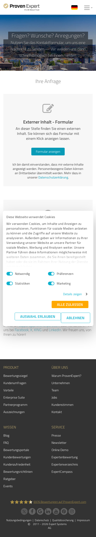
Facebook (22, 329)
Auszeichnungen (14, 412)
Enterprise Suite (14, 397)
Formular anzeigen (48, 151)
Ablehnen (75, 317)
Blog (6, 435)
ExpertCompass (62, 471)
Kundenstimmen (62, 404)
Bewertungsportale (16, 450)
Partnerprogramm (15, 404)
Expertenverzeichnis (65, 464)
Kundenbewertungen (17, 457)
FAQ (6, 442)
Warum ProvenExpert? (66, 375)
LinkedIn (55, 329)
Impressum (83, 520)
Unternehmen (61, 383)
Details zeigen (72, 294)
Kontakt (57, 412)
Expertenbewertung (65, 457)
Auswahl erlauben (37, 316)
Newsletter (59, 442)
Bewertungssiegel (15, 375)
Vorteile (8, 390)
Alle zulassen (70, 304)
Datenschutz (42, 520)
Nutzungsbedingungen (18, 520)
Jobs (54, 397)
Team (55, 390)
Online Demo (60, 450)
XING (38, 329)
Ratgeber (9, 479)
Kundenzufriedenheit (16, 464)
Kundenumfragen (14, 383)
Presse (56, 435)
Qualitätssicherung (63, 520)
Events (8, 486)
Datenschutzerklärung (53, 177)
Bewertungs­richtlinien (17, 471)
